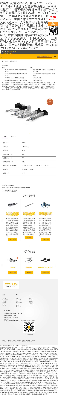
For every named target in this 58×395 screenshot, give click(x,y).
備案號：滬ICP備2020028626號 (26, 341)
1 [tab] (23, 243)
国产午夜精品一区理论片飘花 (34, 360)
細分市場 (4, 298)
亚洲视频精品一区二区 (19, 370)
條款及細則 (9, 340)
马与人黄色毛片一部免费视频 (18, 368)
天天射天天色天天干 (38, 383)
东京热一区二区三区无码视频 (24, 383)
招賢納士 (4, 303)
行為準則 (4, 301)
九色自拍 (41, 392)
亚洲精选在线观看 (5, 360)
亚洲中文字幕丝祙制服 (6, 370)
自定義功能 (31, 299)
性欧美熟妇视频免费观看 (36, 390)
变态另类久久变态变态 (26, 372)
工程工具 (31, 301)
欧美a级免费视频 (47, 387)
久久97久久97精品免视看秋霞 (20, 375)
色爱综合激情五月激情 (11, 387)
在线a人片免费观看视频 (19, 361)
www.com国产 (46, 365)
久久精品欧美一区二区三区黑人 (30, 378)
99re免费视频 (54, 365)
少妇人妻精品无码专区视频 (50, 368)
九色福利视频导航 (33, 392)
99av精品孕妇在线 (48, 361)
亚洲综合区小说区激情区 (45, 389)
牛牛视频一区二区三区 (13, 372)
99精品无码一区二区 (45, 370)
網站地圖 (33, 340)
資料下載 (31, 302)
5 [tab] (32, 243)
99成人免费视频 (29, 366)
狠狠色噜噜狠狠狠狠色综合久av (35, 377)
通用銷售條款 (28, 340)
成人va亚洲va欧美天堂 (47, 380)
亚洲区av (23, 377)
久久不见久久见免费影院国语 (48, 378)
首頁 (3, 61)
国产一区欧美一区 (7, 378)
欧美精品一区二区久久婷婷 (42, 366)
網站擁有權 (19, 340)
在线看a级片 (5, 392)
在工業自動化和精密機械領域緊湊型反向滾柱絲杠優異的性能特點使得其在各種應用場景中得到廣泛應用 (12, 214)
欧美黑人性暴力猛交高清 (38, 385)
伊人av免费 (15, 363)
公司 (4, 294)
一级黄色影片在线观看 (34, 380)
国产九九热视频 (17, 378)
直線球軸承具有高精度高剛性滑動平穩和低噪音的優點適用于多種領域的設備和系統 (45, 214)
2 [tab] (25, 243)
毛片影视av (49, 373)
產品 (7, 61)
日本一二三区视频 (20, 366)
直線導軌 (17, 303)
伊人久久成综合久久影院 (32, 370)
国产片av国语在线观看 (12, 385)
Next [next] (56, 221)
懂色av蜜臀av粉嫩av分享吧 (15, 394)
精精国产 (4, 394)
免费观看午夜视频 (43, 358)
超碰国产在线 (6, 368)
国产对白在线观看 (7, 361)
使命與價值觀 (5, 299)
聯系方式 (4, 305)
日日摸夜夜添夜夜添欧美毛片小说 (36, 373)
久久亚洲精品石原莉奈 (16, 392)
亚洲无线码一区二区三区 (7, 366)
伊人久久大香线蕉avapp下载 (19, 380)
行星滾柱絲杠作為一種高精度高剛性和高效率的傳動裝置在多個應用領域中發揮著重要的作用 (29, 214)
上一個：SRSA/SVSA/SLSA (9, 190)
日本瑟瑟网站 (38, 365)
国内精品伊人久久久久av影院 (9, 373)
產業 (30, 298)
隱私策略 (14, 340)
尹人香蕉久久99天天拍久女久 (26, 387)
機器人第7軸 (18, 306)
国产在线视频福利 (33, 358)
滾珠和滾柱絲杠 (19, 302)
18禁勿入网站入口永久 (25, 363)
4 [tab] (30, 243)
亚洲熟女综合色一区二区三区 (16, 365)
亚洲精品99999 (53, 358)
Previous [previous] (2, 221)
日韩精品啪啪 (48, 383)
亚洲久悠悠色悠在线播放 (9, 383)
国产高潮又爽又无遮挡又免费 (34, 361)
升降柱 (17, 301)
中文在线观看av (21, 373)
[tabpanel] (12, 220)
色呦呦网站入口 (17, 382)
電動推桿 (17, 298)
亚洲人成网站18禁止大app (40, 372)
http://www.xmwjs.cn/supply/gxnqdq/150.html (18, 187)
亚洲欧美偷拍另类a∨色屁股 (34, 368)
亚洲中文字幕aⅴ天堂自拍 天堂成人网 (19, 390)
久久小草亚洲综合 (8, 377)
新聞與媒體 (31, 303)
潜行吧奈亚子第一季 (44, 375)
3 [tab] (28, 243)
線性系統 (17, 305)
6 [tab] (34, 243)
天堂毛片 (45, 394)
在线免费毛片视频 (17, 389)
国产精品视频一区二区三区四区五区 (33, 394)
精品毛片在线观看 (53, 372)
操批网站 (25, 392)
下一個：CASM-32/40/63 (9, 191)
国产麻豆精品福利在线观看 (18, 360)
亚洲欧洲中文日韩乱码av (29, 382)
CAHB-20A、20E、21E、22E (45, 267)
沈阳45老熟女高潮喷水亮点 (30, 389)
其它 (30, 294)
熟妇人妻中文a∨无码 (42, 382)
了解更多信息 (12, 239)
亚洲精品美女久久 (34, 375)
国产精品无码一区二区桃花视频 (41, 363)
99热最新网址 (38, 387)
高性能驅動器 (13, 61)
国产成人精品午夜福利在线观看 (18, 358)
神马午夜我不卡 (7, 382)
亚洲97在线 (17, 377)
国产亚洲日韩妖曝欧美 (25, 385)
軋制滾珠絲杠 (29, 267)
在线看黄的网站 (29, 365)
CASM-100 (5, 65)
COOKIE (23, 340)
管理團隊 (4, 302)
